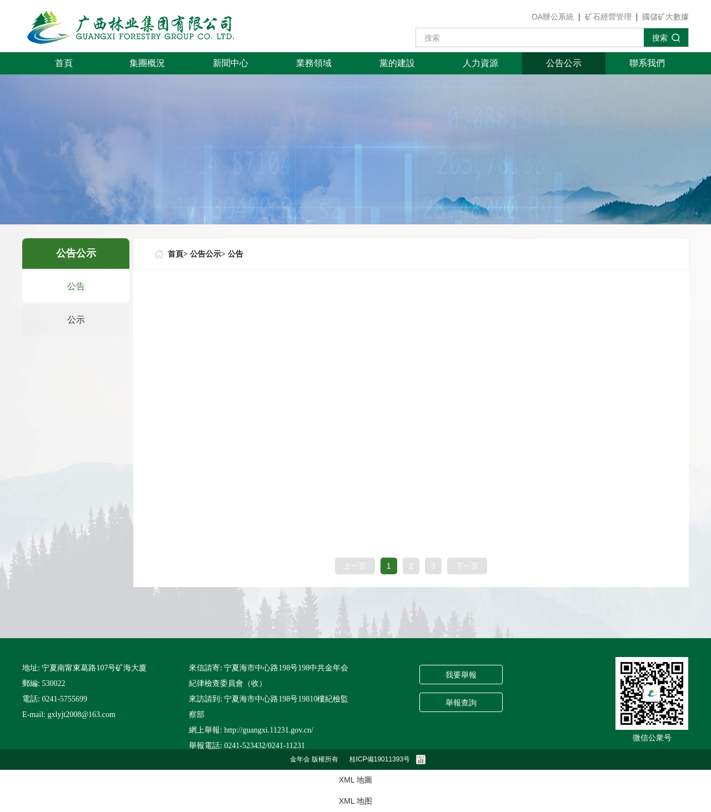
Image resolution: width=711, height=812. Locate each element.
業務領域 (314, 63)
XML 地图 (355, 800)
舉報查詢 (461, 703)
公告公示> (208, 254)
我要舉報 (461, 675)
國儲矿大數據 (665, 16)
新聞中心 (230, 63)
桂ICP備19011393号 (379, 759)
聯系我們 (647, 63)
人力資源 (480, 63)
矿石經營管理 (608, 16)
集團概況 (147, 63)
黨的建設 (397, 63)
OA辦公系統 (553, 16)
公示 (76, 319)
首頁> (178, 254)
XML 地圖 (355, 779)
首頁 (64, 63)
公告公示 (564, 63)
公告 (76, 286)
